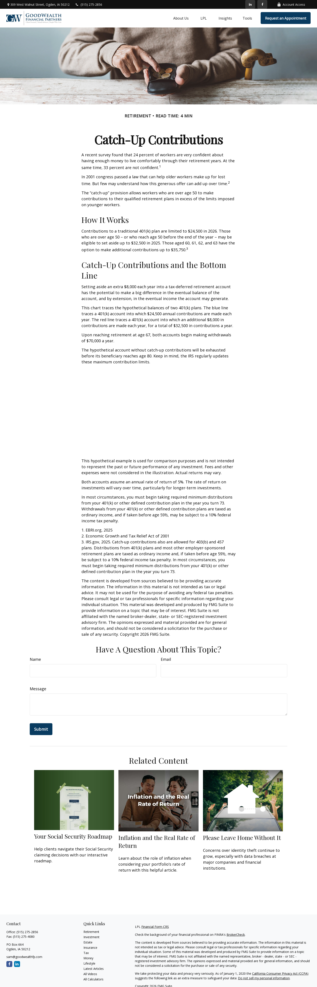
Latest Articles (93, 969)
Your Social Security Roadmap (73, 836)
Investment (91, 937)
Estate (87, 942)
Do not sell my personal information (264, 978)
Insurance (90, 947)
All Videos (90, 974)
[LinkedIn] (250, 4)
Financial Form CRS (155, 927)
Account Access (291, 4)
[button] (181, 18)
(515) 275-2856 (88, 4)
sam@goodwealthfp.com (24, 957)
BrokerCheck (236, 934)
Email (166, 659)
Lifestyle (89, 963)
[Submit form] (41, 729)
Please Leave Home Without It (242, 837)
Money (88, 958)
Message (38, 688)
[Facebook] (262, 4)
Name (35, 659)
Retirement (91, 932)
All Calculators (93, 979)
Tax (86, 953)
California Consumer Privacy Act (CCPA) (280, 973)
